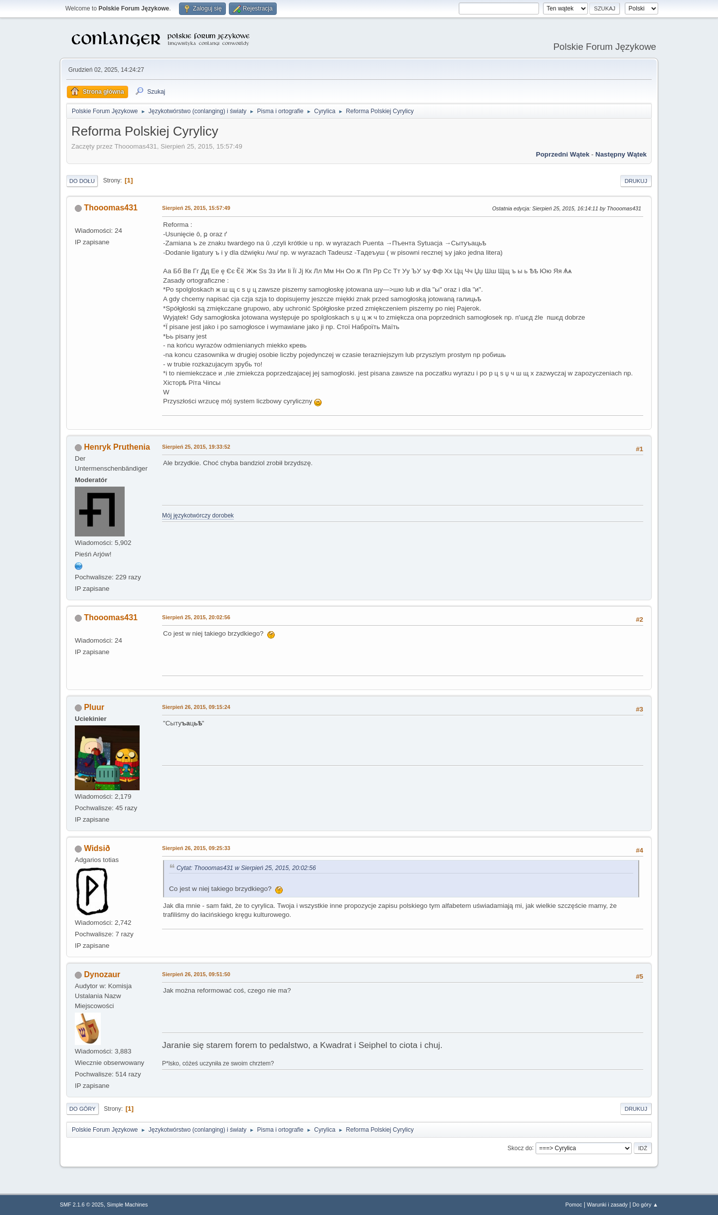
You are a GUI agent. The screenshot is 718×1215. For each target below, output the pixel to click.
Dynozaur (102, 974)
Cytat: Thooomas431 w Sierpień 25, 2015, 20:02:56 (246, 868)
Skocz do (520, 1147)
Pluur (94, 707)
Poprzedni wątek (562, 154)
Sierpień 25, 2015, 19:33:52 (196, 447)
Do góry (82, 1109)
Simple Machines (127, 1205)
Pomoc (573, 1205)
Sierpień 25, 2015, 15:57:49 (196, 208)
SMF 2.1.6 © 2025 (82, 1205)
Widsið (97, 848)
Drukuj (636, 181)
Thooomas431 (110, 207)
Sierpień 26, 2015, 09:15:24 (196, 707)
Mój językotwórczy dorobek (198, 515)
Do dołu (82, 181)
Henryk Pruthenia (117, 447)
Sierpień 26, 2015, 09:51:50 (196, 974)
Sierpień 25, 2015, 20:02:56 (196, 617)
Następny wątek (621, 154)
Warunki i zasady (607, 1205)
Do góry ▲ (645, 1205)
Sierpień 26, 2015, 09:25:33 (196, 848)
